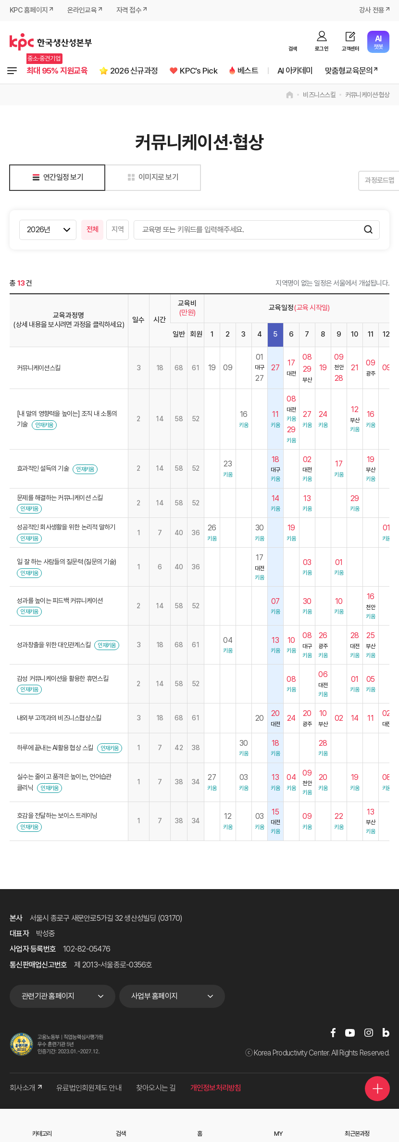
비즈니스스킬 (319, 95)
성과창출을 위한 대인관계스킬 (53, 645)
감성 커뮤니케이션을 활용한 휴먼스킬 (62, 679)
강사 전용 (371, 10)
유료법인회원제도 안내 (89, 1088)
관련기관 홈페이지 (48, 996)
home (289, 95)
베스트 (257, 71)
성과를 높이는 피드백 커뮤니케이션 (60, 601)
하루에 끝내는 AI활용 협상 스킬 (55, 748)
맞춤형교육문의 (362, 71)
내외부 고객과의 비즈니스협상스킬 (59, 718)
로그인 (321, 49)
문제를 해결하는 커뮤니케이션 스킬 (60, 498)
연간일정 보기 (56, 178)
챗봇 (378, 42)
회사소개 (26, 1088)
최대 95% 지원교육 (59, 71)
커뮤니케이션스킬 (38, 368)
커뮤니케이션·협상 (367, 95)
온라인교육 (82, 10)
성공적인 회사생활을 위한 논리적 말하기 (66, 527)
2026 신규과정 (139, 71)
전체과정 (12, 71)
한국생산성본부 (51, 42)
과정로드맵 (365, 180)
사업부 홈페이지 (154, 996)
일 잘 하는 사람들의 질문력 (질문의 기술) (66, 562)
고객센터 (351, 49)
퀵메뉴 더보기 (376, 1085)
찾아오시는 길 (156, 1088)
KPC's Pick (206, 71)
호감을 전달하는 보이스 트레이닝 (57, 816)
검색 (293, 49)
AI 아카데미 (306, 71)
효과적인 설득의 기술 (43, 469)
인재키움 (44, 425)
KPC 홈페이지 (29, 10)
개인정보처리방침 (215, 1088)
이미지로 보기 (151, 178)
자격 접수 (128, 10)
